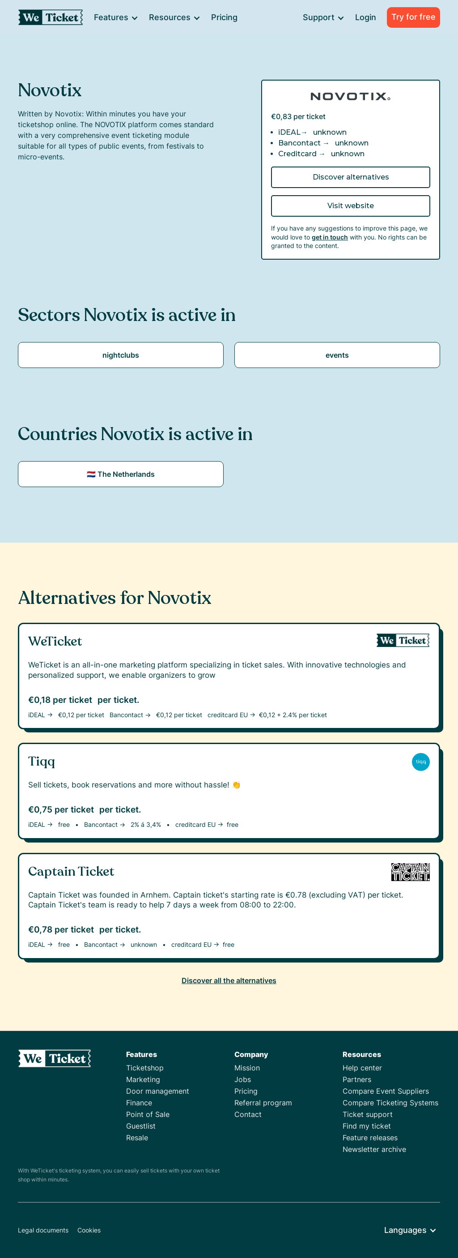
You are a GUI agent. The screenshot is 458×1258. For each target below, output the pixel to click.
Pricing (224, 17)
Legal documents (43, 1230)
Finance (139, 1102)
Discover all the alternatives (229, 980)
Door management (157, 1091)
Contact (248, 1114)
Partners (357, 1079)
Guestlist (141, 1125)
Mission (247, 1067)
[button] (115, 17)
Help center (362, 1067)
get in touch (330, 237)
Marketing (143, 1079)
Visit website (350, 205)
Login (365, 17)
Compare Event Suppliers (386, 1091)
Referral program (263, 1102)
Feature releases (370, 1137)
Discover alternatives (351, 177)
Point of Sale (148, 1114)
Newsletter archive (374, 1149)
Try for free (413, 16)
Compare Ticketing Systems (390, 1102)
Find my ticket (367, 1125)
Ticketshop (145, 1067)
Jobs (242, 1079)
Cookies (89, 1230)
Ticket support (368, 1114)
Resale (137, 1137)
